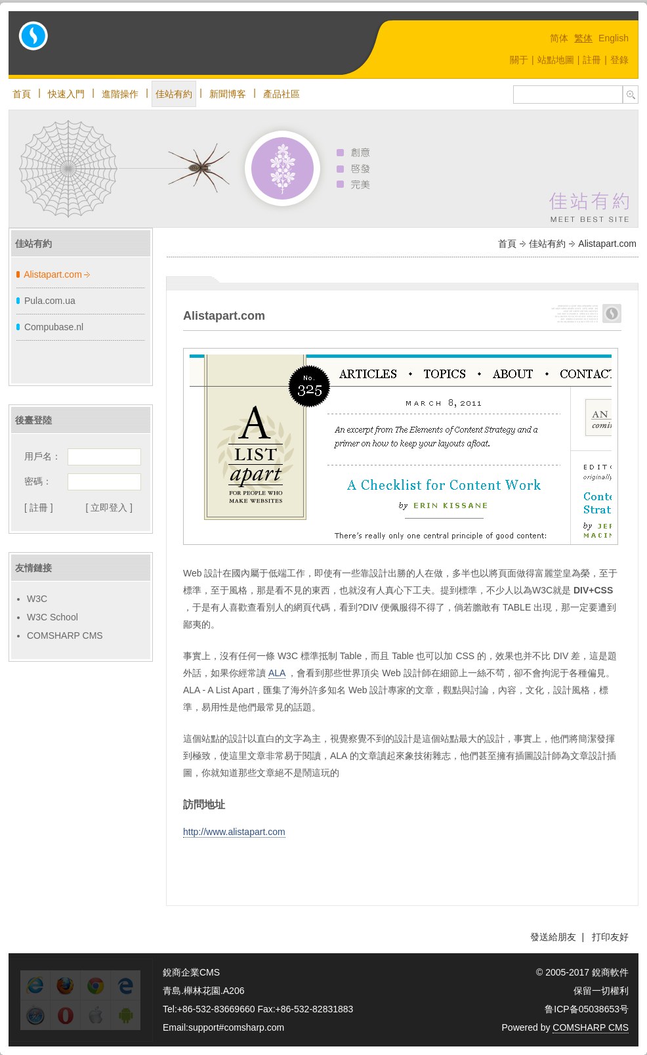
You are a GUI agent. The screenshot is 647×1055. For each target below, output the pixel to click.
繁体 (583, 38)
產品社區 (281, 94)
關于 (519, 59)
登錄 (619, 59)
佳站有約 (174, 94)
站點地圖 (555, 59)
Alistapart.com (53, 274)
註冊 (592, 59)
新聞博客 (227, 94)
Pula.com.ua (49, 300)
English (613, 38)
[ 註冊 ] (38, 507)
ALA (276, 673)
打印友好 (610, 937)
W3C (37, 598)
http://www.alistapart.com (234, 832)
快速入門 (66, 94)
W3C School (52, 617)
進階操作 (120, 94)
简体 (559, 38)
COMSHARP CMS (65, 635)
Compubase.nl (53, 327)
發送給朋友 (553, 937)
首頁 (21, 94)
